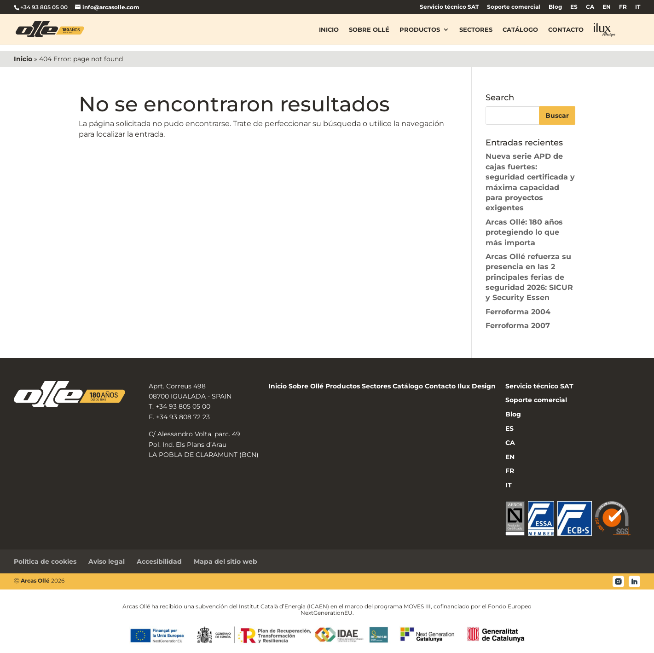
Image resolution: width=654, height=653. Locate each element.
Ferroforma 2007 (518, 325)
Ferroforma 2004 (518, 311)
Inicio (329, 29)
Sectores (475, 29)
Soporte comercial (513, 7)
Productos (419, 29)
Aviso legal (106, 561)
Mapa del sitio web (225, 561)
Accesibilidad (159, 561)
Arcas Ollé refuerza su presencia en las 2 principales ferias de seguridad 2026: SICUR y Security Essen (529, 277)
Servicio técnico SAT (449, 7)
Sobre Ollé (369, 29)
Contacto (566, 29)
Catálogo (520, 29)
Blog (555, 7)
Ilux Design (476, 386)
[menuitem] (574, 9)
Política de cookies (45, 561)
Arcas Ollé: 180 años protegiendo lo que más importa (524, 232)
